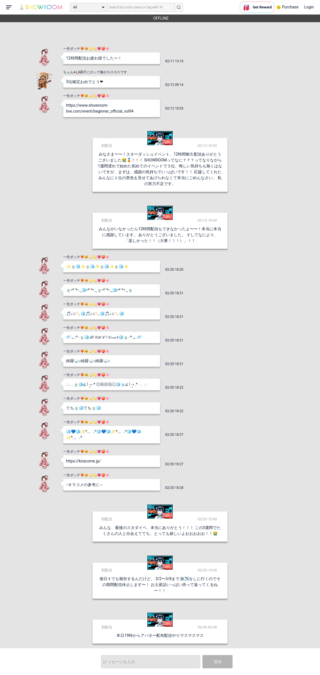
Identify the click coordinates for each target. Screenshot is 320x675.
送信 (218, 661)
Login (309, 7)
